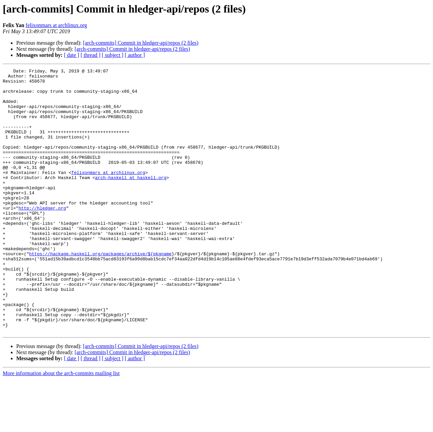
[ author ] (135, 55)
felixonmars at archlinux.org (56, 25)
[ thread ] (90, 55)
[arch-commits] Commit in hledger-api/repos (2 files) (140, 43)
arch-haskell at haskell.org (130, 200)
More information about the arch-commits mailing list (61, 426)
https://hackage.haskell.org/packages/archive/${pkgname (100, 291)
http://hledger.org (42, 236)
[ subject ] (112, 55)
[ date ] (71, 55)
